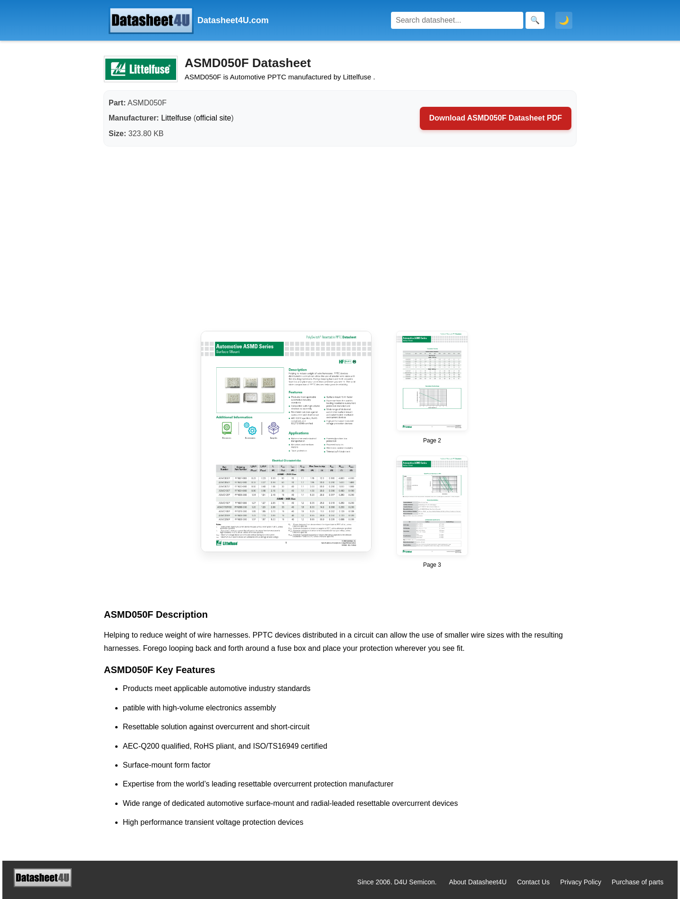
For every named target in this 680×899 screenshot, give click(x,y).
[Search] (457, 20)
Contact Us (533, 882)
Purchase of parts (637, 882)
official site (213, 118)
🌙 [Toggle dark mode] (564, 20)
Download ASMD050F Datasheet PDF (495, 118)
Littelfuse (176, 118)
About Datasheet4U (478, 882)
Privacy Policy (580, 882)
